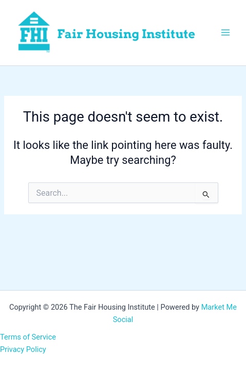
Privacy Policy (23, 349)
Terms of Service (28, 337)
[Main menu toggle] (225, 32)
